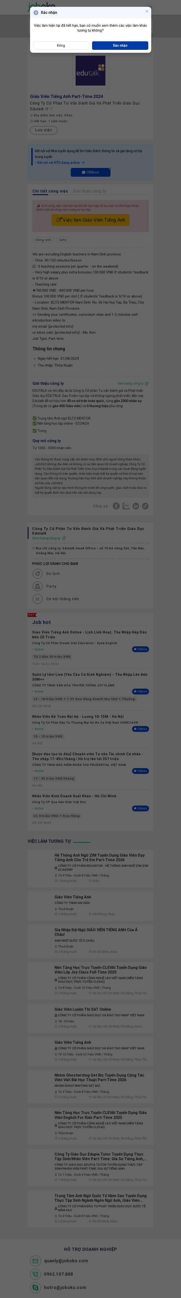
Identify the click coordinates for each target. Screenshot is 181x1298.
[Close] (146, 12)
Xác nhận (120, 45)
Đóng (61, 45)
